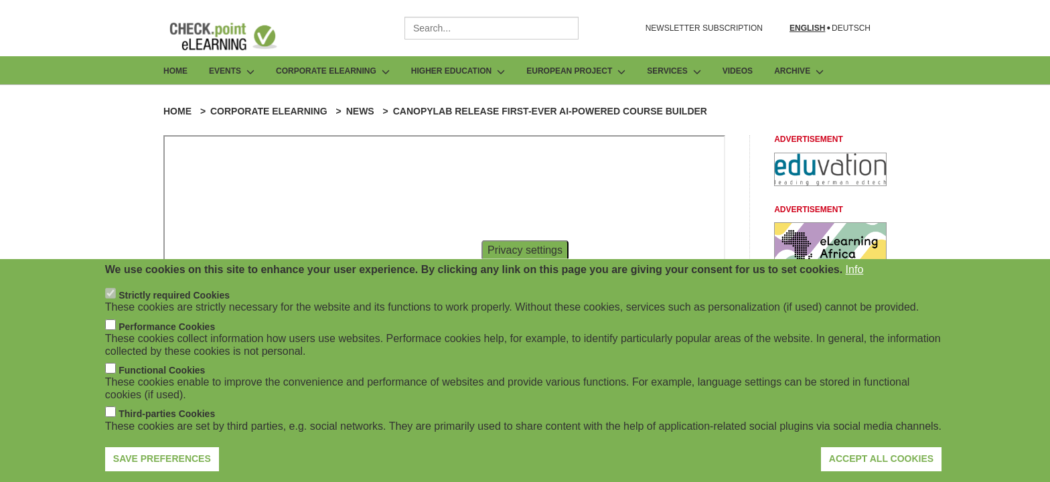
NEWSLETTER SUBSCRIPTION (704, 28)
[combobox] (491, 28)
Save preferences (162, 458)
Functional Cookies (162, 370)
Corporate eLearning (268, 111)
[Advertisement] (830, 182)
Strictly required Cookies (174, 295)
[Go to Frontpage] (233, 36)
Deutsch (851, 28)
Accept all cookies (881, 458)
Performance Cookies (167, 326)
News (360, 111)
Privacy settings (524, 249)
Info (855, 269)
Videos (738, 71)
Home (175, 71)
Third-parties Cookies (167, 413)
